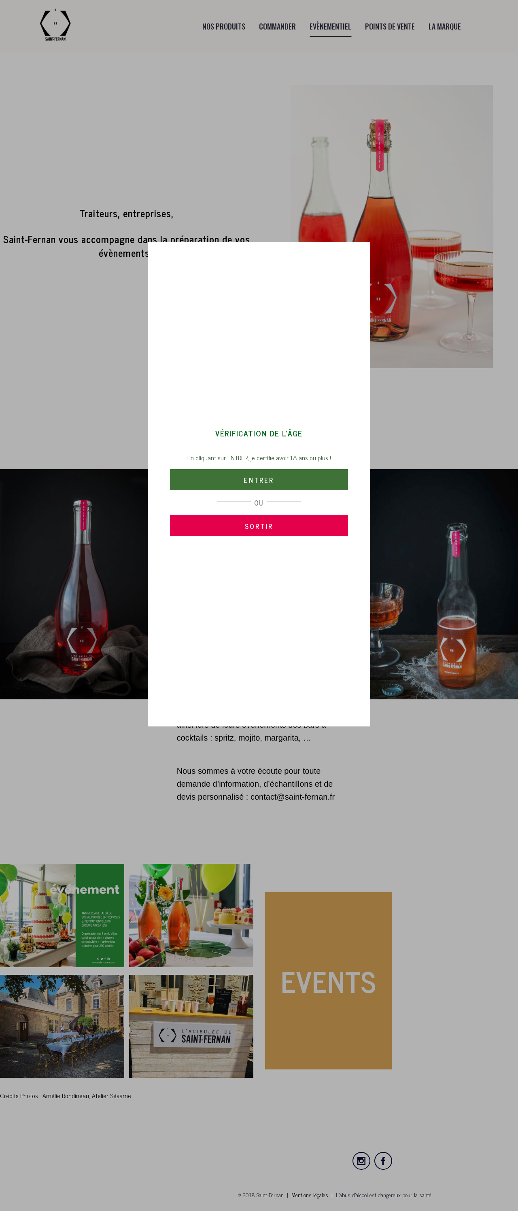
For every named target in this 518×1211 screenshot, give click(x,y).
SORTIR (259, 526)
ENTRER (259, 480)
